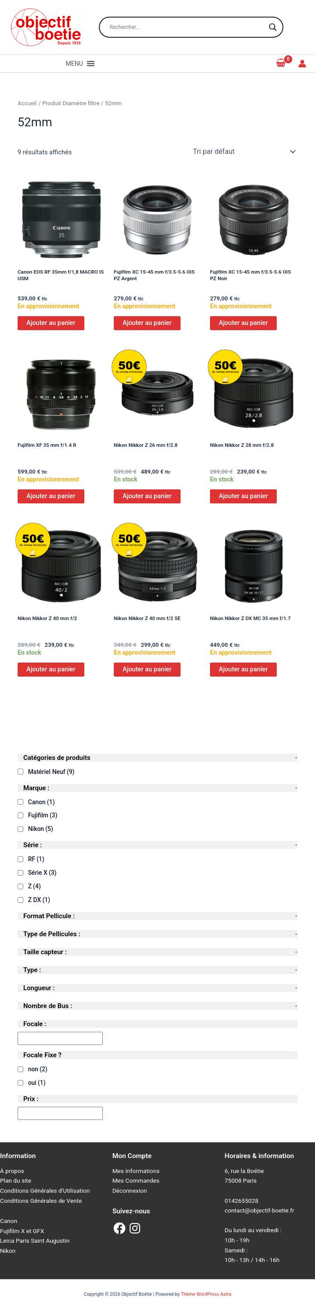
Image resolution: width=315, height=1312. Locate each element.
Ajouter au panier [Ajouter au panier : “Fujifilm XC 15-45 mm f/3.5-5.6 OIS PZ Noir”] (243, 323)
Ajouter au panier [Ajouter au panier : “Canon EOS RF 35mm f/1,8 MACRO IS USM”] (51, 323)
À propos (12, 1170)
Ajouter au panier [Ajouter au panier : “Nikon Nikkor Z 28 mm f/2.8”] (243, 496)
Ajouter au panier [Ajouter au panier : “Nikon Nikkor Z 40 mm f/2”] (51, 669)
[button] (74, 63)
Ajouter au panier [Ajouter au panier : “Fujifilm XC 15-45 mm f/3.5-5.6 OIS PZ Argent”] (147, 323)
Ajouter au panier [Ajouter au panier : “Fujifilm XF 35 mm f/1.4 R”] (51, 496)
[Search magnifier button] (273, 27)
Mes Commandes (135, 1180)
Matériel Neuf (51, 771)
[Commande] (243, 151)
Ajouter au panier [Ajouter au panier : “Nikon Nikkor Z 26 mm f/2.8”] (147, 496)
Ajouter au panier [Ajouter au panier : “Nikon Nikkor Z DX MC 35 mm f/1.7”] (243, 669)
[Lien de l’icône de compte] (302, 64)
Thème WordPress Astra (206, 1294)
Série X (42, 872)
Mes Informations (136, 1170)
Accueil (27, 103)
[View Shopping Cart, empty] (281, 63)
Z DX (39, 899)
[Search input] (187, 27)
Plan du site (15, 1180)
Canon (41, 802)
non (37, 1069)
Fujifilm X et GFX (22, 1230)
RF (36, 859)
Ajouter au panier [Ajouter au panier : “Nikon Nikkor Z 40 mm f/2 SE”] (147, 669)
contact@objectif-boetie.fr (259, 1210)
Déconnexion (129, 1190)
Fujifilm (43, 815)
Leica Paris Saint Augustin (34, 1240)
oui (37, 1082)
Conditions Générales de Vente (41, 1200)
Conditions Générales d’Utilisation (45, 1190)
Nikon (40, 828)
